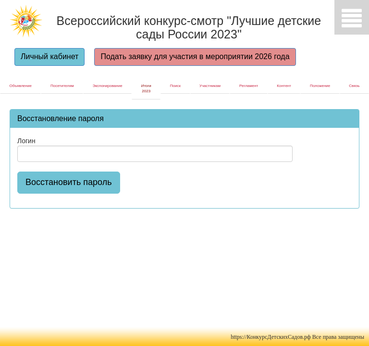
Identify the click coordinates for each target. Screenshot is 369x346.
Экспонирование (108, 86)
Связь (354, 86)
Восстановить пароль (68, 182)
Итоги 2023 (146, 88)
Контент (284, 86)
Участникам (210, 86)
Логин (26, 141)
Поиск (175, 86)
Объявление (21, 86)
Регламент (248, 86)
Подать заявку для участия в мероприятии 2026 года (194, 56)
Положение (320, 86)
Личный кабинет (49, 56)
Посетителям (62, 86)
